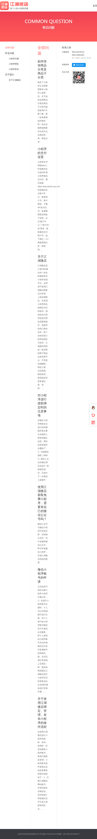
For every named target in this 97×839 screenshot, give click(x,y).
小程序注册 (14, 59)
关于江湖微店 (15, 80)
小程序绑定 (14, 64)
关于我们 (9, 74)
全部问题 (9, 47)
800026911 (78, 65)
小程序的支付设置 (42, 153)
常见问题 (9, 53)
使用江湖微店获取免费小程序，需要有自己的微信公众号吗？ (42, 503)
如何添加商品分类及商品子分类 (42, 69)
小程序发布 (14, 69)
